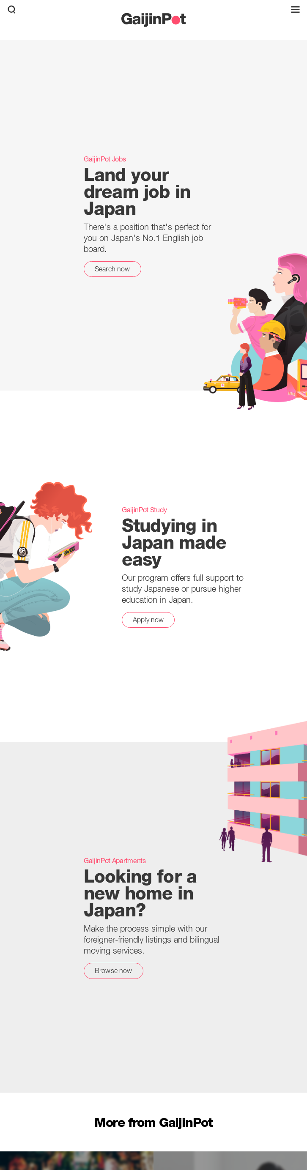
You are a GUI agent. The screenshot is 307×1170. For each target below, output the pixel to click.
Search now (112, 269)
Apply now (148, 619)
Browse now (113, 970)
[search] (11, 9)
